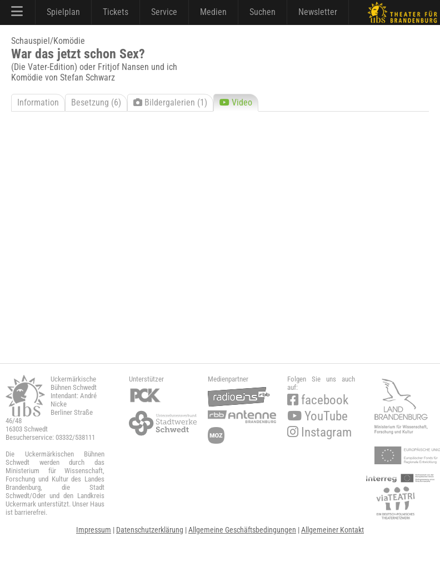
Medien (213, 12)
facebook (317, 400)
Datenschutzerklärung (149, 529)
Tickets (115, 12)
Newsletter (317, 12)
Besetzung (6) (96, 102)
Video (235, 102)
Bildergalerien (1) (170, 102)
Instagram (319, 432)
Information (38, 102)
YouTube (317, 416)
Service (164, 12)
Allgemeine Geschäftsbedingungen (242, 529)
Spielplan (63, 12)
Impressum (93, 529)
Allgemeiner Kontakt (332, 529)
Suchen (262, 12)
